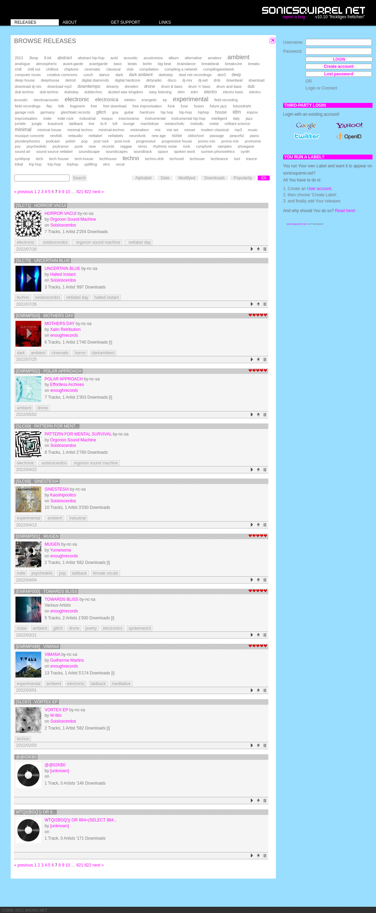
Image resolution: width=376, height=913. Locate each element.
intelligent (219, 118)
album (174, 58)
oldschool (196, 136)
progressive (146, 141)
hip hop (167, 112)
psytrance (61, 146)
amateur (215, 58)
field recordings (28, 106)
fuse (184, 106)
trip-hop (54, 164)
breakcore (233, 64)
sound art (22, 151)
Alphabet (143, 178)
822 (87, 191)
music (253, 130)
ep (165, 100)
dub (251, 86)
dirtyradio (154, 80)
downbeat (234, 80)
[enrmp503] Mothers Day (44, 315)
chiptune (71, 69)
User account (319, 188)
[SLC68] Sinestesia (37, 481)
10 (67, 191)
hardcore (147, 112)
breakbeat (210, 64)
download (257, 80)
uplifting (90, 164)
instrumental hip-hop (189, 118)
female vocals (105, 573)
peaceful (237, 136)
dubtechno (93, 92)
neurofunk (137, 136)
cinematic (92, 69)
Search (79, 178)
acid (114, 58)
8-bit (47, 58)
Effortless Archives (67, 384)
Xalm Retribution (65, 329)
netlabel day (138, 242)
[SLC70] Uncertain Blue (43, 260)
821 (79, 191)
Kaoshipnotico (63, 495)
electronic (77, 99)
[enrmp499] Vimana (37, 646)
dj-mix (187, 80)
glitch (101, 112)
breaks (254, 64)
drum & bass (171, 86)
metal (214, 124)
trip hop (35, 164)
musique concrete (29, 136)
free (94, 106)
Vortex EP (56, 709)
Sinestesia (57, 489)
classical (113, 69)
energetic (149, 100)
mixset (189, 130)
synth (245, 151)
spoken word (184, 151)
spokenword (140, 628)
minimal (23, 129)
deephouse (50, 80)
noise (177, 135)
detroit (70, 80)
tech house (59, 158)
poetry (91, 628)
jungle (37, 124)
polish (70, 141)
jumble (20, 124)
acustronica (152, 58)
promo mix (206, 141)
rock (186, 146)
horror (80, 352)
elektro (130, 100)
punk (79, 146)
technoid (177, 159)
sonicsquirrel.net (297, 223)
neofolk (56, 136)
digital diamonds (95, 80)
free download (115, 106)
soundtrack (142, 151)
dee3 (221, 75)
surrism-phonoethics (218, 151)
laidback (76, 124)
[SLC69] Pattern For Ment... (47, 426)
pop (84, 141)
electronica (106, 99)
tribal (19, 164)
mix (158, 130)
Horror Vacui (60, 213)
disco (172, 80)
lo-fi (103, 124)
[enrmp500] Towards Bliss (46, 591)
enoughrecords (64, 335)
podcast (53, 141)
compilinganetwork (218, 69)
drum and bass (229, 86)
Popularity (243, 178)
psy (18, 146)
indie (47, 118)
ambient (238, 57)
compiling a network (180, 69)
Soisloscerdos (63, 225)
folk (61, 106)
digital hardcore (127, 80)
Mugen (52, 544)
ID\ (263, 178)
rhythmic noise (165, 146)
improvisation (26, 118)
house (221, 112)
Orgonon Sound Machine (73, 219)
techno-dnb (154, 159)
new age (159, 136)
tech (39, 159)
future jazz (218, 106)
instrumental (155, 118)
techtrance (219, 159)
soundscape (88, 151)
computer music (28, 75)
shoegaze (246, 146)
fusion (199, 106)
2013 (19, 58)
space (163, 151)
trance (251, 159)
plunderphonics (27, 141)
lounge (129, 124)
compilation (149, 69)
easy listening (160, 92)
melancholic (174, 124)
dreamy (112, 86)
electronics (112, 628)
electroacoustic (46, 100)
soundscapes (117, 151)
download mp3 (59, 86)
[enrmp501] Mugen (37, 536)
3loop (33, 58)
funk (171, 106)
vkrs (106, 164)
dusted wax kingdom (125, 92)
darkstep (166, 75)
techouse (197, 159)
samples (225, 146)
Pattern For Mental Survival (78, 434)
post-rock (122, 141)
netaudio (75, 136)
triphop (72, 164)
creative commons (62, 75)
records (108, 146)
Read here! (345, 210)
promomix (253, 141)
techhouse (108, 159)
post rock (101, 141)
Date (165, 178)
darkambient (103, 352)
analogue (22, 64)
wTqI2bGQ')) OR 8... (36, 812)
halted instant (106, 297)
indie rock (65, 118)
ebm (181, 92)
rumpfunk (204, 146)
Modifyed (187, 178)
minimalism (139, 130)
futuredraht (242, 106)
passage (217, 136)
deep (236, 74)
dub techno (24, 92)
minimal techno (80, 130)
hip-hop (185, 112)
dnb (217, 80)
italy (236, 118)
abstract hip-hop (91, 58)
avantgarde (98, 64)
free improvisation (147, 106)
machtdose (150, 124)
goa (115, 112)
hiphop (203, 112)
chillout (52, 69)
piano (254, 136)
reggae (126, 146)
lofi (114, 124)
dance (104, 75)
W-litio (56, 715)
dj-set (203, 80)
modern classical (214, 130)
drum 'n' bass (199, 86)
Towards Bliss (61, 599)
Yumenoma (60, 550)
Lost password (338, 74)
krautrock (55, 124)
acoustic (131, 58)
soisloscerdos (53, 242)
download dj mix (28, 86)
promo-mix (230, 141)
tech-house (84, 159)
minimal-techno (111, 130)
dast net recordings (195, 75)
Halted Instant (63, 274)
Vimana (52, 654)
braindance (186, 64)
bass (117, 64)
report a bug (294, 16)
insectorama (129, 118)
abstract (64, 57)
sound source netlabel (54, 151)
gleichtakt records (75, 112)
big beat (164, 64)
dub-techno (49, 92)
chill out (34, 69)
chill (18, 69)
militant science (237, 124)
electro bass (233, 92)
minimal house (49, 130)
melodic (196, 124)
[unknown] (59, 770)
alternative (193, 58)
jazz (249, 118)
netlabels (115, 136)
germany (47, 112)
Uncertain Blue (62, 268)
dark (119, 75)
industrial (87, 118)
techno (130, 158)
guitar (129, 112)
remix (142, 146)
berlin (147, 64)
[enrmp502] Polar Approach (49, 371)
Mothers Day (60, 323)
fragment (77, 106)
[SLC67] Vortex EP (37, 702)
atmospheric (46, 64)
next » (98, 191)
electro (210, 92)
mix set (172, 130)
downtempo (88, 86)
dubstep (71, 92)
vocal (120, 164)
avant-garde (73, 64)
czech (88, 75)
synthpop (22, 159)
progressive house (177, 141)
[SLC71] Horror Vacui (41, 205)
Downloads (214, 178)
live (91, 124)
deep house (25, 80)
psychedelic (36, 146)
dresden (131, 86)
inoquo (106, 118)
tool (237, 159)
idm (237, 112)
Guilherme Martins (67, 660)
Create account (339, 66)
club (130, 69)
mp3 (238, 130)
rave (92, 146)
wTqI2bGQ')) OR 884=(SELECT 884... (81, 820)
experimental (190, 99)
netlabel (95, 136)
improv (252, 112)
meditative (121, 683)
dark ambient (141, 74)
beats (132, 64)
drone (149, 86)
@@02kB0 (26, 757)
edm (194, 92)
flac (49, 106)
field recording (226, 100)
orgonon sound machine (97, 242)
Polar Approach (64, 379)
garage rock (24, 112)
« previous (23, 191)
